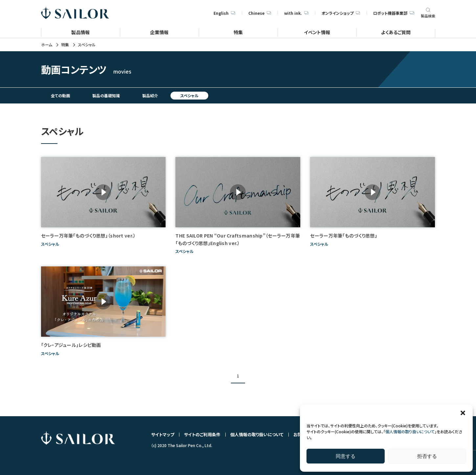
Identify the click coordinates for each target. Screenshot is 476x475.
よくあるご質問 (396, 32)
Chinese (259, 13)
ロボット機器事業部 (393, 13)
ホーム (46, 45)
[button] (463, 413)
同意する (345, 456)
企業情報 (159, 32)
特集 (238, 32)
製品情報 (80, 32)
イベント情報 (317, 32)
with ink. (296, 13)
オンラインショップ (341, 13)
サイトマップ (162, 434)
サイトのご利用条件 (202, 434)
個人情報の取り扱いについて (410, 431)
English (224, 13)
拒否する (427, 456)
